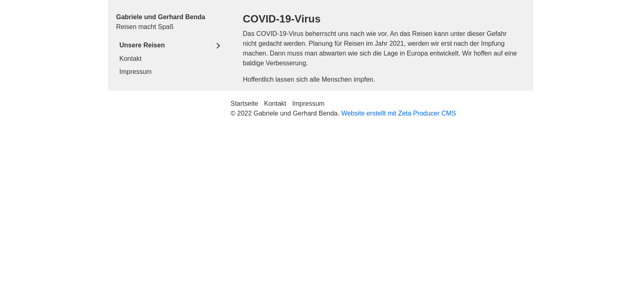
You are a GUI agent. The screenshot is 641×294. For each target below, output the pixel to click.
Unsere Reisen (142, 45)
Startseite (244, 103)
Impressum (135, 71)
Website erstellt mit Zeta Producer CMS (398, 113)
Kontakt (130, 58)
